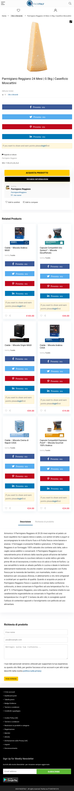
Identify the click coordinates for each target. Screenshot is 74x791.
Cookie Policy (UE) (11, 716)
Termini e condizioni (11, 706)
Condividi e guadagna (12, 709)
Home (4, 16)
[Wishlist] (18, 10)
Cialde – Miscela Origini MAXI (18, 345)
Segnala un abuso (9, 155)
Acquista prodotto (37, 173)
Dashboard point (10, 694)
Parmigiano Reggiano (9, 158)
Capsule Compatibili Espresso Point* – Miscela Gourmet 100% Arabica (53, 442)
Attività (7, 735)
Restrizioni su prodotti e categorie (16, 724)
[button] (71, 21)
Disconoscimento (10, 747)
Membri (7, 732)
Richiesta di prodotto (44, 520)
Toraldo (12, 255)
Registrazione (9, 728)
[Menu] (3, 3)
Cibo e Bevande (16, 16)
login (44, 146)
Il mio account (9, 691)
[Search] (70, 3)
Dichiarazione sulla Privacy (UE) (16, 739)
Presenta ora (39, 107)
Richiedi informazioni (37, 179)
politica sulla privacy (32, 669)
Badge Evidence (10, 702)
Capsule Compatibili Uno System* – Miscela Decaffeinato (51, 250)
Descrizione (25, 520)
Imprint (7, 743)
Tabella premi (9, 698)
